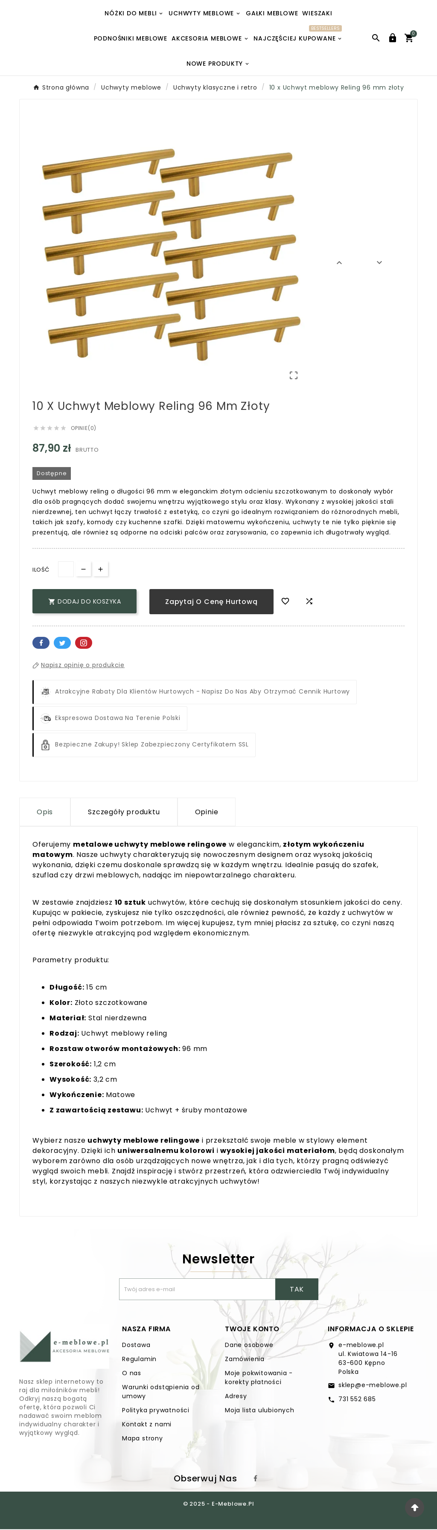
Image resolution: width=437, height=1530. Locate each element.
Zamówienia (245, 1360)
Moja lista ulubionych (259, 1411)
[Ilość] (66, 570)
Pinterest (83, 643)
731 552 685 (357, 1400)
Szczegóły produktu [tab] (124, 812)
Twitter (62, 643)
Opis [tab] (45, 812)
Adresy (236, 1397)
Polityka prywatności (155, 1411)
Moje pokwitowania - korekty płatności (259, 1378)
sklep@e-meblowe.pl (372, 1386)
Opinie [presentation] (206, 812)
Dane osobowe (249, 1345)
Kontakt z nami (147, 1425)
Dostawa (136, 1345)
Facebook (41, 643)
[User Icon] (392, 38)
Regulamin (139, 1360)
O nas (131, 1374)
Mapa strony (142, 1439)
